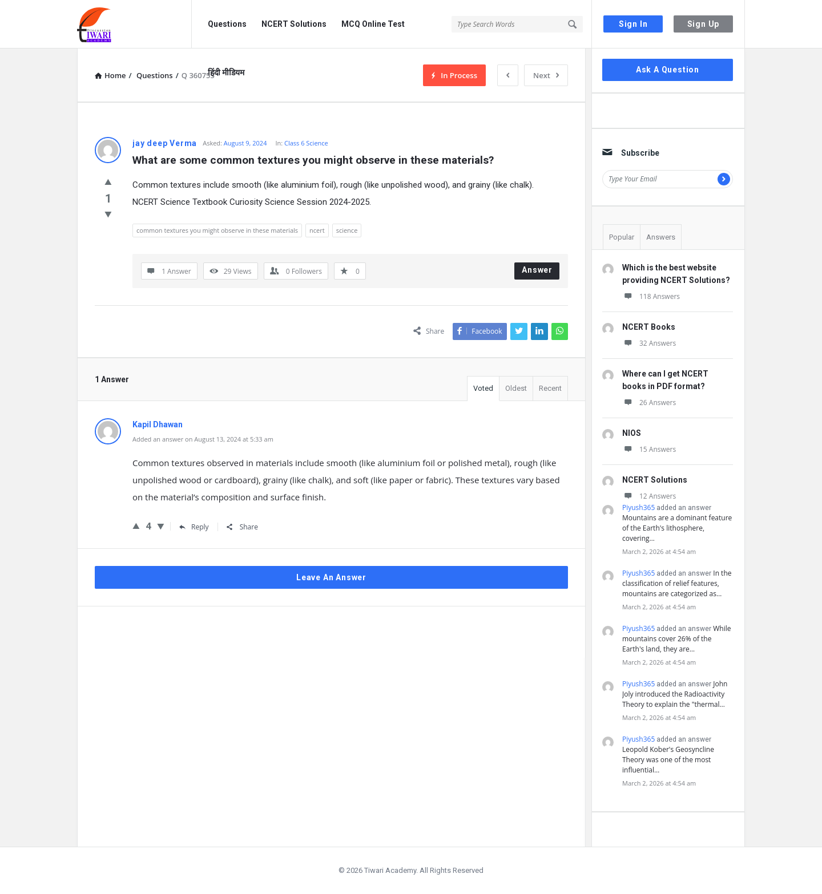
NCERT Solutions (294, 24)
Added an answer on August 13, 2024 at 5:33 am (202, 439)
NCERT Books (648, 326)
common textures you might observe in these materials (217, 230)
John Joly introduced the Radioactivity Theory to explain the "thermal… (674, 694)
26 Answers (649, 402)
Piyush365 (638, 507)
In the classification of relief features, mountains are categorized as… (676, 583)
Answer (537, 269)
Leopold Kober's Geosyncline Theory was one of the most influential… (668, 760)
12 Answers (649, 496)
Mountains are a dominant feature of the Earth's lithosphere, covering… (677, 528)
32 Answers (649, 343)
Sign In (633, 24)
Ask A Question (667, 69)
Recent (550, 388)
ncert (317, 230)
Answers (660, 237)
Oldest (516, 388)
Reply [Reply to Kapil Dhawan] (194, 527)
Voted (483, 388)
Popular (621, 237)
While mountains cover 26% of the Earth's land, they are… (676, 639)
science (347, 230)
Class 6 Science (306, 143)
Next (546, 75)
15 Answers (649, 449)
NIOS (631, 433)
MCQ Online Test (373, 24)
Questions (227, 24)
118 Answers (651, 296)
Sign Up (703, 24)
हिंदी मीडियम (226, 72)
